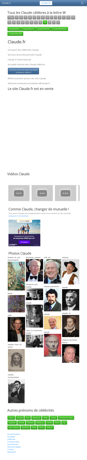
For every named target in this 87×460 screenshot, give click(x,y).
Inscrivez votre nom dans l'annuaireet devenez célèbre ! (23, 71)
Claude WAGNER (15, 34)
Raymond (36, 418)
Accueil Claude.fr (13, 434)
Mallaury (40, 422)
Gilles (45, 418)
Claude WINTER (43, 29)
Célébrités (46, 3)
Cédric (11, 418)
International (12, 444)
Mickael (30, 422)
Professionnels (13, 442)
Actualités (11, 437)
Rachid (21, 422)
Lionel (49, 422)
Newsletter (11, 452)
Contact (10, 449)
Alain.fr (50, 427)
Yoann (53, 418)
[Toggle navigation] (82, 3)
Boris (41, 427)
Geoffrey (25, 427)
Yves (27, 418)
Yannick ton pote (66, 418)
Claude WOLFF (28, 29)
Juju (64, 422)
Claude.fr (6, 3)
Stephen (12, 422)
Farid (34, 427)
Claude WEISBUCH (59, 29)
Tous (11, 17)
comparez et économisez (18, 216)
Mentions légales (14, 447)
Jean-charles (14, 427)
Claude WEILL (14, 29)
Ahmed (19, 418)
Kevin (57, 422)
